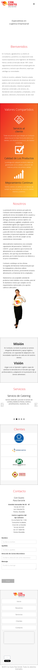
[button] (34, 4)
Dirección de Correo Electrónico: (13, 554)
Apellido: (5, 546)
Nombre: (5, 538)
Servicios (19, 614)
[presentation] (17, 574)
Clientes (19, 621)
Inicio (19, 601)
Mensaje (5, 561)
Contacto (19, 627)
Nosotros (19, 608)
